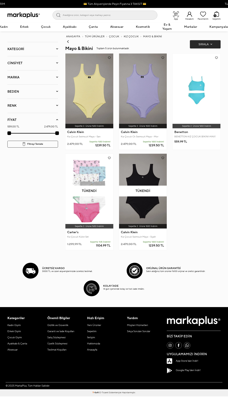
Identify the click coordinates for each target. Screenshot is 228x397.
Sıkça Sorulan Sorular (138, 331)
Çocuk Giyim (14, 338)
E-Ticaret (103, 393)
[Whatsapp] (188, 346)
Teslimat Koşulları (56, 350)
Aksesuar (117, 27)
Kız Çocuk (131, 36)
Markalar (190, 27)
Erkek (24, 27)
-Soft (96, 393)
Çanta (93, 27)
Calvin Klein (75, 132)
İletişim (91, 338)
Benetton (181, 132)
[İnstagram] (170, 346)
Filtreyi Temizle (32, 144)
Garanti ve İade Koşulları (60, 331)
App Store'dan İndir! (182, 362)
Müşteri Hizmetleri (137, 325)
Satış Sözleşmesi (56, 338)
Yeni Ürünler (94, 325)
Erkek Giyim (14, 331)
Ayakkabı (69, 27)
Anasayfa (73, 36)
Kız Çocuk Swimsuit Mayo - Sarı (83, 136)
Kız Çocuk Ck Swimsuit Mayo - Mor (139, 136)
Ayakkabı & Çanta (17, 344)
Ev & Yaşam (167, 27)
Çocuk (46, 27)
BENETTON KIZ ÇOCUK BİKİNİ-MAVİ (195, 136)
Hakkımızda (93, 344)
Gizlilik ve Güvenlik (57, 325)
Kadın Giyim (14, 325)
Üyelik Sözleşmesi (57, 344)
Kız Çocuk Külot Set (78, 237)
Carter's (72, 233)
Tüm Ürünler (95, 36)
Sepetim (91, 331)
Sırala (205, 44)
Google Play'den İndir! (184, 371)
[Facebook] (179, 346)
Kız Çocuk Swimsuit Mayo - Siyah (138, 237)
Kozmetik (143, 27)
